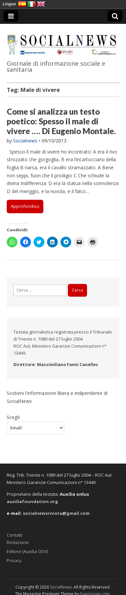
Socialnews (25, 140)
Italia (32, 4)
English (41, 4)
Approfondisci (25, 206)
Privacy (14, 560)
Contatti (15, 535)
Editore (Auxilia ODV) (27, 551)
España (22, 4)
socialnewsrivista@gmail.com (56, 513)
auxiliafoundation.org (32, 501)
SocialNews (61, 587)
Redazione (18, 542)
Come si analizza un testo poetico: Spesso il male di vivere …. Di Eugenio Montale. (61, 121)
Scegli (13, 417)
